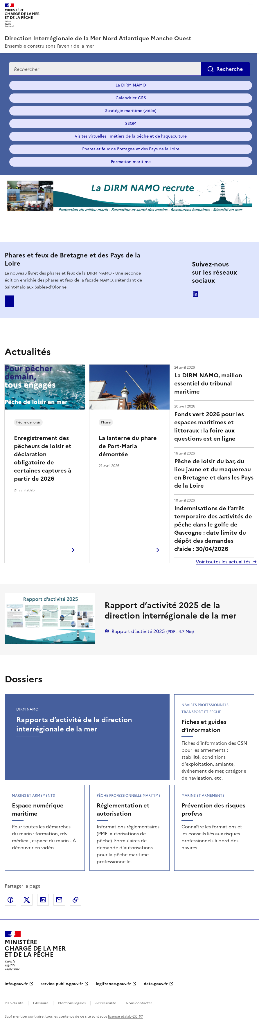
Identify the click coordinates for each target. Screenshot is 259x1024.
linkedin (195, 294)
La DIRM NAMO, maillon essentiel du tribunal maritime (208, 383)
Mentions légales (72, 1003)
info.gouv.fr (16, 984)
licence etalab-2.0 (122, 1016)
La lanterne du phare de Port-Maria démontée (128, 446)
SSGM (130, 123)
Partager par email (59, 900)
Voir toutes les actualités (223, 561)
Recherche (229, 69)
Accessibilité (105, 1003)
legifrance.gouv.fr (113, 984)
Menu (251, 7)
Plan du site (14, 1003)
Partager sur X (27, 900)
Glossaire (40, 1003)
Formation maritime (131, 162)
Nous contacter (139, 1003)
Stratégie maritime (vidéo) (131, 111)
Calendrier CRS (131, 98)
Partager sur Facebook (10, 900)
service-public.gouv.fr (62, 984)
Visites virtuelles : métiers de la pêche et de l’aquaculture (131, 136)
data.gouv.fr (156, 984)
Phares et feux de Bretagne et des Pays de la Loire (130, 149)
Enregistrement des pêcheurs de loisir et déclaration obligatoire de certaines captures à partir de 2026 (42, 458)
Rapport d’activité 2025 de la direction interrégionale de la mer (170, 610)
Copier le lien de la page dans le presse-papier (75, 900)
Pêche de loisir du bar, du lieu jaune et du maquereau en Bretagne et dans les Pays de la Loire (213, 473)
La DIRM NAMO (131, 85)
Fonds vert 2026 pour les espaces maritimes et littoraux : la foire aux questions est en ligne (209, 426)
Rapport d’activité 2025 (149, 631)
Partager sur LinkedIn (43, 900)
